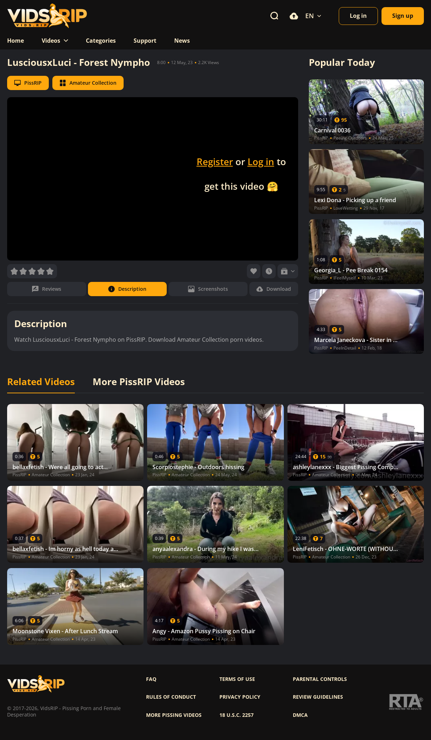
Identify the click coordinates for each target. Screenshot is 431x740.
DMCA (300, 715)
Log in (261, 161)
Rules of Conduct (171, 697)
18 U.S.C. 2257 (236, 715)
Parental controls (320, 679)
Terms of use (237, 679)
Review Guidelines (318, 697)
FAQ (151, 679)
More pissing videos (174, 715)
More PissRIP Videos (139, 382)
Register (215, 161)
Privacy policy (239, 697)
